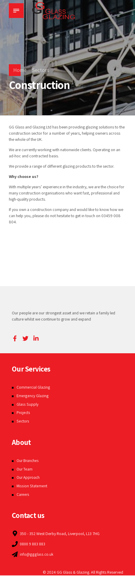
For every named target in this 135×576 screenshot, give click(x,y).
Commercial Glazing (34, 387)
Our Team (25, 469)
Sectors (40, 70)
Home (20, 70)
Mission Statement (32, 485)
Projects (24, 412)
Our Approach (29, 477)
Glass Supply (27, 404)
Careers (23, 494)
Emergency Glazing (33, 395)
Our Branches (28, 460)
